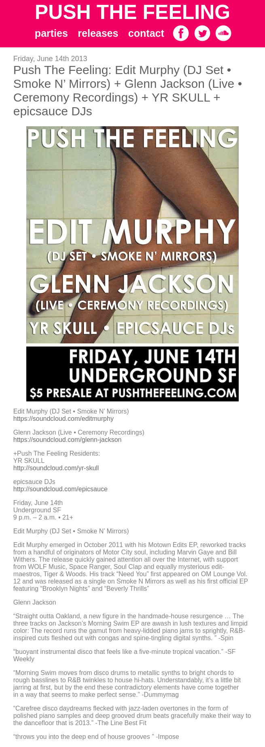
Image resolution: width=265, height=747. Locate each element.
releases (98, 33)
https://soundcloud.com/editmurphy (63, 418)
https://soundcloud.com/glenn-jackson (67, 439)
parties (51, 33)
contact (146, 33)
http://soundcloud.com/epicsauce (60, 489)
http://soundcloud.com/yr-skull (56, 468)
